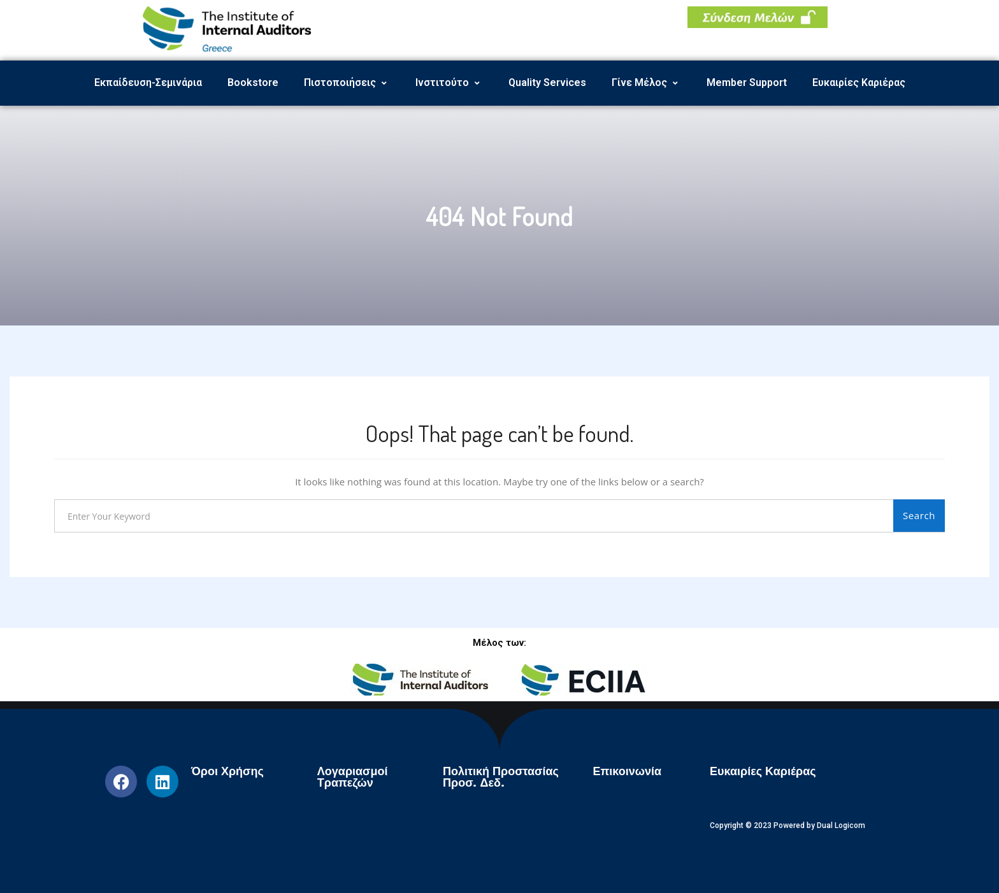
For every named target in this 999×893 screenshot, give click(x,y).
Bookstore (252, 82)
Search (919, 515)
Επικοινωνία (627, 771)
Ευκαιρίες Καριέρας (858, 82)
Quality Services (547, 82)
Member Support (747, 82)
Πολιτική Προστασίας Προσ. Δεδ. (501, 777)
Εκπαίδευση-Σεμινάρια (148, 82)
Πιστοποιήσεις (347, 82)
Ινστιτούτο (449, 82)
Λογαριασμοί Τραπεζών (352, 777)
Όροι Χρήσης (227, 771)
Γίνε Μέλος (646, 82)
